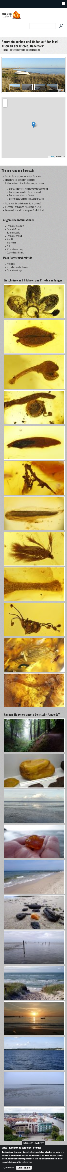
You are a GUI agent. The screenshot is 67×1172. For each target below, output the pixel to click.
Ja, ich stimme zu (8, 1167)
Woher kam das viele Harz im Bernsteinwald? (23, 203)
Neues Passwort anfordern (17, 267)
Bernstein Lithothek (14, 235)
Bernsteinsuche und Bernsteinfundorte (25, 49)
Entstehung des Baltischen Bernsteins (20, 179)
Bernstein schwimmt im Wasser (22, 195)
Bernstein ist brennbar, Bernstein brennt (25, 192)
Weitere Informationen (24, 1161)
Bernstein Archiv (13, 229)
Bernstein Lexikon (14, 232)
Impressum (11, 242)
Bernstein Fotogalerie (15, 225)
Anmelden (11, 263)
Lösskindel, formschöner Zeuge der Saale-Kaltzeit (24, 210)
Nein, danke (23, 1167)
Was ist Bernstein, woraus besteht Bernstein (23, 176)
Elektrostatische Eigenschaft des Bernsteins (26, 198)
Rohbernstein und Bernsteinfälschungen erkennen (24, 183)
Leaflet (51, 157)
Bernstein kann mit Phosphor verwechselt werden (28, 188)
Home (5, 49)
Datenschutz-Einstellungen (33, 1142)
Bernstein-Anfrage (14, 270)
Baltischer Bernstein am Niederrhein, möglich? (23, 206)
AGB (8, 245)
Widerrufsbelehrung (15, 249)
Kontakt (10, 239)
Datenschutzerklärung (15, 252)
